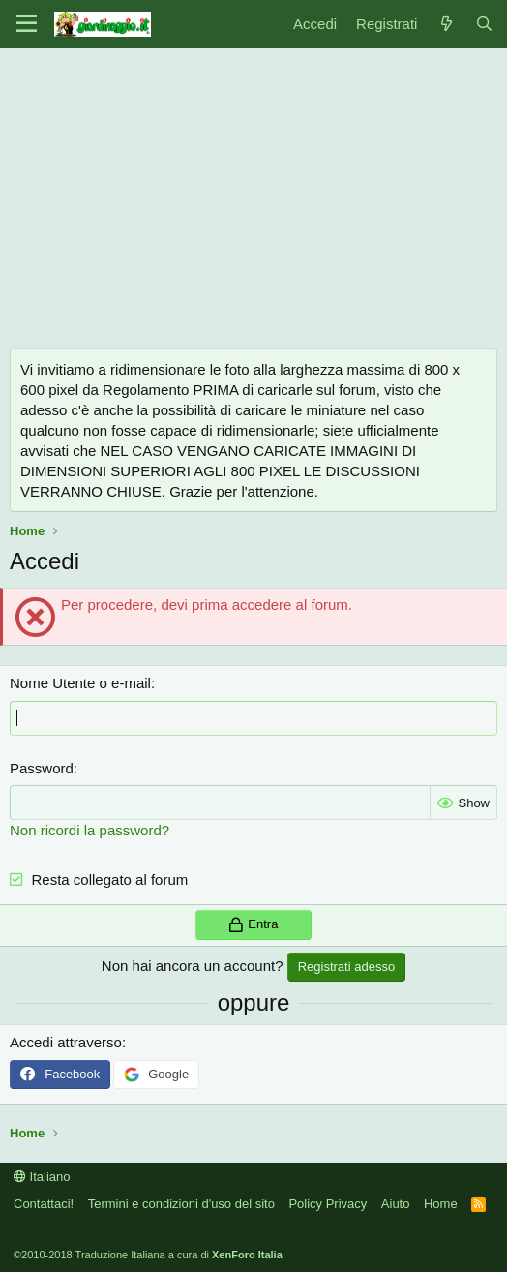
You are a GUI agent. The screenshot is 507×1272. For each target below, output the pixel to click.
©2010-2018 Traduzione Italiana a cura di (148, 1254)
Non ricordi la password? (89, 830)
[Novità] (445, 24)
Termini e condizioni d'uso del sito (181, 1203)
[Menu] (26, 24)
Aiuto (395, 1203)
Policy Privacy (327, 1203)
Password (42, 768)
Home (441, 1203)
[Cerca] (484, 24)
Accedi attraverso (66, 1042)
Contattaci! (44, 1203)
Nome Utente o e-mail (80, 683)
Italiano (42, 1176)
